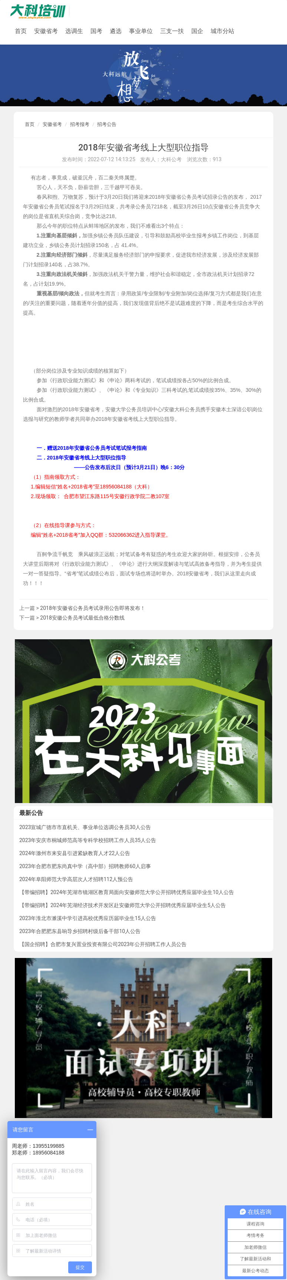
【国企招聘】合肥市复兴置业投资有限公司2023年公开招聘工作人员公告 (103, 944)
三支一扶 (172, 31)
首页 (21, 31)
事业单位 (141, 31)
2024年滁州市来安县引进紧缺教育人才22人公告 (74, 853)
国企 (197, 31)
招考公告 (106, 124)
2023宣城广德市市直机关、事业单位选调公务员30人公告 (85, 827)
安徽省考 (46, 31)
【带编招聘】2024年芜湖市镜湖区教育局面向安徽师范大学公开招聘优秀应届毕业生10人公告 (126, 892)
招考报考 (79, 124)
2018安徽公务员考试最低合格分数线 (82, 618)
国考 (96, 31)
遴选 (116, 31)
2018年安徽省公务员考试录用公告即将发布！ (92, 608)
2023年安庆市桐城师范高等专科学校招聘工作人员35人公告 (87, 840)
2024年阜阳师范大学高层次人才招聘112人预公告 (76, 879)
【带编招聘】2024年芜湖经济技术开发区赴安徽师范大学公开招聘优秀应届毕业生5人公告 (122, 905)
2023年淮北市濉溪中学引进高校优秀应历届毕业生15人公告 (87, 918)
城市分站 (222, 31)
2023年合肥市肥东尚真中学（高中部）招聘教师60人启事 (85, 866)
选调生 (74, 31)
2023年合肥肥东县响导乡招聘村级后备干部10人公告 (80, 931)
